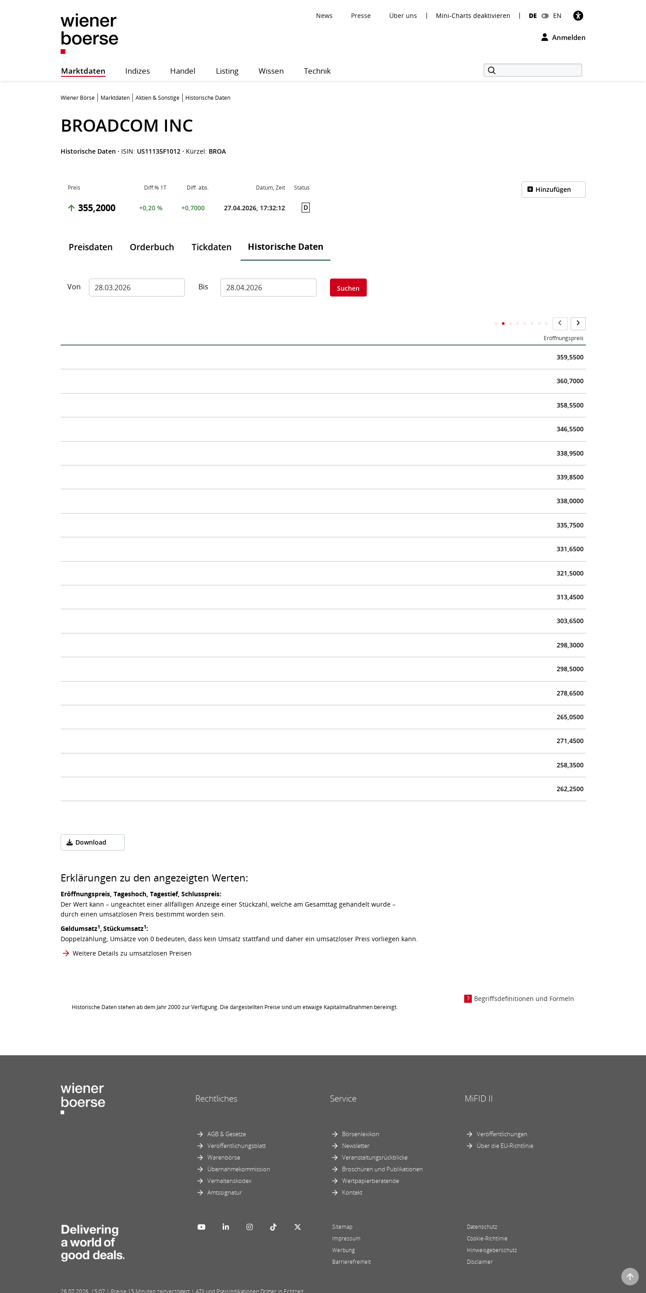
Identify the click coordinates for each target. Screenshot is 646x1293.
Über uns (403, 15)
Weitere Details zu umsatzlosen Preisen (132, 935)
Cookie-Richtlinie (487, 1220)
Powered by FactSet (140, 1285)
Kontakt (352, 1174)
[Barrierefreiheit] (578, 15)
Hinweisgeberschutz (492, 1232)
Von (74, 287)
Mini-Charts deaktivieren (473, 16)
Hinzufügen (553, 189)
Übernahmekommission (238, 1151)
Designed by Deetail (246, 1285)
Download (90, 824)
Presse (361, 15)
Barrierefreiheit (351, 1244)
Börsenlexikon (360, 1116)
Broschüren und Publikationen (382, 1151)
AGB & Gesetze (226, 1116)
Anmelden (563, 37)
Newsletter (355, 1128)
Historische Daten (285, 246)
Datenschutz (482, 1209)
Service (343, 1080)
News (324, 15)
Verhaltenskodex (229, 1163)
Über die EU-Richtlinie (505, 1128)
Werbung (343, 1232)
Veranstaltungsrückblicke (375, 1139)
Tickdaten (212, 247)
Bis (203, 287)
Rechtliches (216, 1080)
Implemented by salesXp (193, 1285)
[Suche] (532, 70)
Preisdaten (91, 247)
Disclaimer (480, 1244)
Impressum (346, 1220)
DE (533, 15)
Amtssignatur (224, 1174)
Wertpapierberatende (370, 1163)
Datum (76, 320)
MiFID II (479, 1080)
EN (557, 15)
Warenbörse (223, 1139)
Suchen (348, 288)
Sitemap (342, 1209)
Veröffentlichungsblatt (236, 1128)
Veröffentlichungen (502, 1116)
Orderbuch (152, 247)
